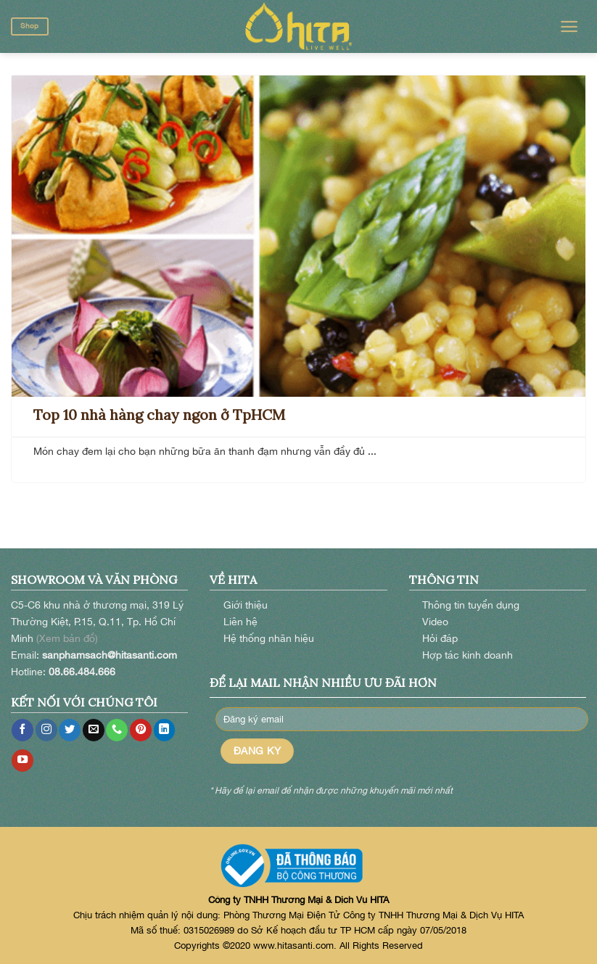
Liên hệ (240, 621)
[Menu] (569, 26)
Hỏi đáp (440, 638)
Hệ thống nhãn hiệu (268, 638)
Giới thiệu (245, 604)
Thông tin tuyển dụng (470, 604)
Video (435, 621)
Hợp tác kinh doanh (467, 654)
